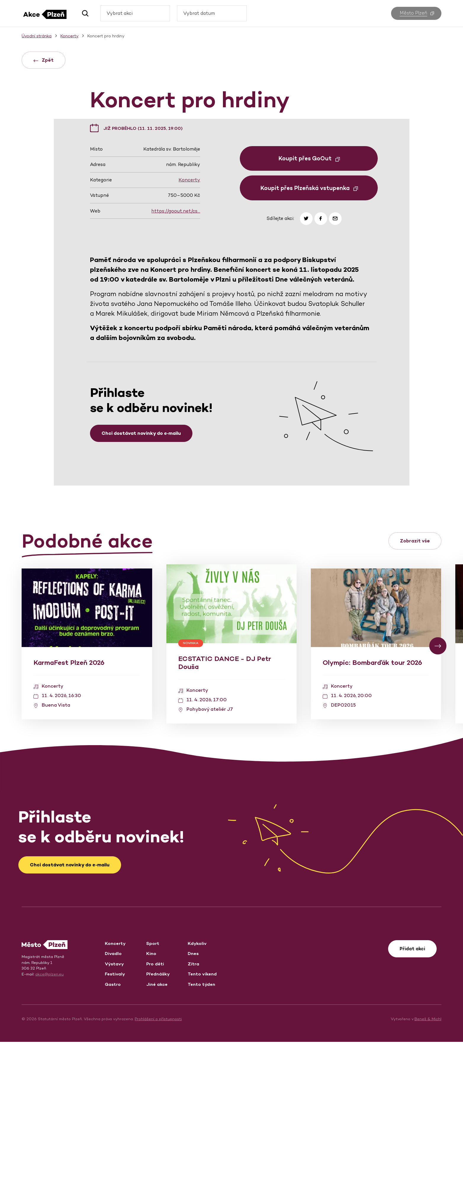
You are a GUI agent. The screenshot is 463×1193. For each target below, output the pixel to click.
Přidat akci (412, 1100)
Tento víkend (202, 1125)
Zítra (193, 1115)
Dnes (193, 1104)
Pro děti (155, 1115)
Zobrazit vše (415, 692)
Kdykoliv (197, 1094)
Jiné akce (157, 1135)
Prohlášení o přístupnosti (158, 1170)
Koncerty (189, 331)
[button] (83, 13)
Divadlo (113, 1104)
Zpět (43, 60)
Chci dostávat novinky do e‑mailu (141, 584)
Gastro (113, 1135)
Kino (151, 1104)
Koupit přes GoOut (309, 309)
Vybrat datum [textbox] (199, 13)
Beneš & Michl (427, 1170)
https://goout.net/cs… (175, 362)
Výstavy (114, 1115)
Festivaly (115, 1125)
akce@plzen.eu (49, 1125)
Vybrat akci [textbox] (120, 13)
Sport (152, 1094)
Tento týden (201, 1135)
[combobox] (135, 13)
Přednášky (158, 1125)
